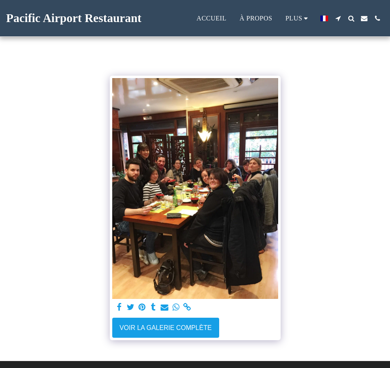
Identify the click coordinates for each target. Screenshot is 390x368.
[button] (338, 18)
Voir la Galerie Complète (166, 327)
